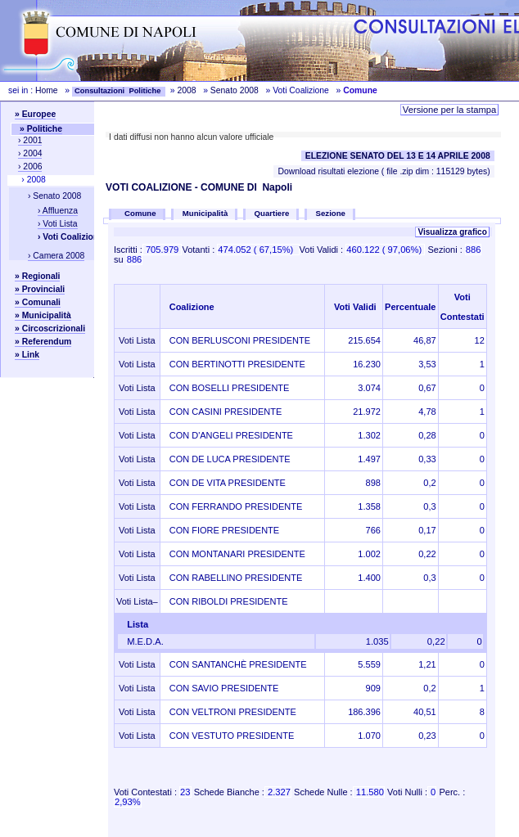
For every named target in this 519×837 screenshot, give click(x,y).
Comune (141, 213)
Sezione (330, 213)
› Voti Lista (58, 223)
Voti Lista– (137, 601)
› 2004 (30, 153)
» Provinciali (40, 289)
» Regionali (37, 276)
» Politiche (41, 128)
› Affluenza (58, 210)
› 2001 (30, 140)
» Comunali (38, 302)
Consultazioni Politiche (118, 91)
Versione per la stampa (449, 110)
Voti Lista (137, 340)
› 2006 (30, 166)
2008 (186, 90)
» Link (27, 354)
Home (46, 90)
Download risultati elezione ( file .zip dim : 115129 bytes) (384, 171)
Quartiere (272, 213)
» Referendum (43, 341)
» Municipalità (43, 315)
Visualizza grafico (451, 231)
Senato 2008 (234, 90)
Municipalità (205, 213)
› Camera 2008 (56, 255)
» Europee (35, 114)
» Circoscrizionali (50, 328)
